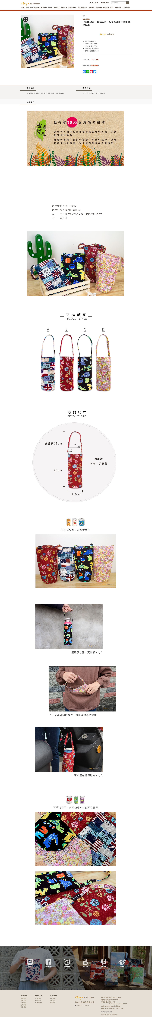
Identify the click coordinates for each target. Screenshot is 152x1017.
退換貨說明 (38, 1003)
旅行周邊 (106, 7)
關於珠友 (23, 998)
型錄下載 (23, 1005)
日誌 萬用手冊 (34, 7)
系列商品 (91, 7)
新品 (27, 7)
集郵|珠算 (118, 7)
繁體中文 (80, 1005)
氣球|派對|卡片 (82, 7)
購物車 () (105, 2)
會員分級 (38, 1000)
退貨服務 (52, 998)
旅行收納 (99, 7)
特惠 (23, 7)
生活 (111, 7)
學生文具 (64, 7)
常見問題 (52, 1000)
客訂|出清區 (126, 7)
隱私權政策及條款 (106, 1012)
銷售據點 (23, 1003)
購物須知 (38, 998)
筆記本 (50, 7)
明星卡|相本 (72, 7)
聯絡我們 (52, 1003)
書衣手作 (44, 7)
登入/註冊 (94, 2)
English (87, 1005)
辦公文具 (57, 7)
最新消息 (23, 1000)
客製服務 (23, 1007)
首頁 (84, 16)
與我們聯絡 (94, 65)
